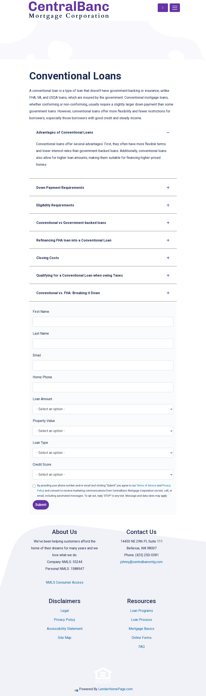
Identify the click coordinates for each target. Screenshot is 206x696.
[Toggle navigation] (175, 7)
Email (37, 355)
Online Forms (142, 638)
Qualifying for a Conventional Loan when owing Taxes (103, 275)
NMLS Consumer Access (64, 582)
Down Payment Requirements (103, 188)
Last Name (41, 333)
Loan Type (40, 443)
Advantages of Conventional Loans (103, 132)
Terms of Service (146, 485)
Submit (40, 505)
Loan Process (141, 620)
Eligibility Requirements (103, 205)
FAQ (141, 647)
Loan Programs (141, 611)
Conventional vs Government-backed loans (103, 223)
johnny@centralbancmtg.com (141, 562)
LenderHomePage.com (115, 689)
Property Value (44, 421)
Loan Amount (42, 399)
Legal (64, 611)
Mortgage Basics (141, 629)
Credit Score (42, 464)
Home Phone (42, 377)
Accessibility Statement (64, 629)
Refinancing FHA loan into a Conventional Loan (103, 240)
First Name (41, 312)
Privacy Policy (64, 620)
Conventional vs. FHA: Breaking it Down (103, 293)
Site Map (64, 638)
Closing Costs (103, 258)
